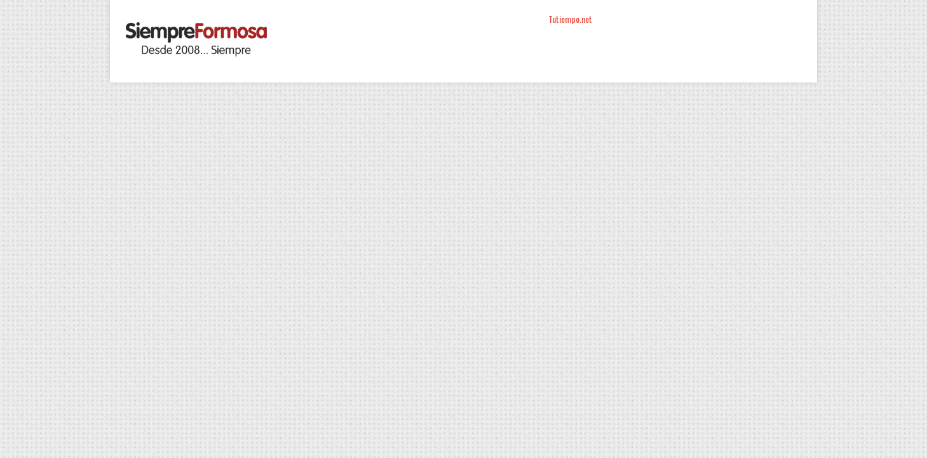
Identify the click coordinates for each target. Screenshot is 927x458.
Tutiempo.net (570, 18)
